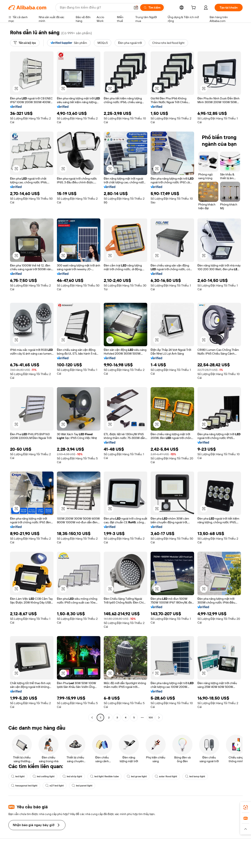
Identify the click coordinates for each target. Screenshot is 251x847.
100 (151, 717)
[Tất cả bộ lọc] (25, 42)
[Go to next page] (159, 717)
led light (18, 776)
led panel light (82, 785)
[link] (245, 807)
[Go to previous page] (92, 717)
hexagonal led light (24, 785)
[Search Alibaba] (95, 7)
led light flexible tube (104, 776)
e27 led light (54, 785)
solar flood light (166, 776)
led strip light (72, 776)
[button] (135, 7)
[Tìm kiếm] (152, 7)
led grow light (137, 776)
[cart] (194, 8)
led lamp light (195, 776)
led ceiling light (44, 776)
